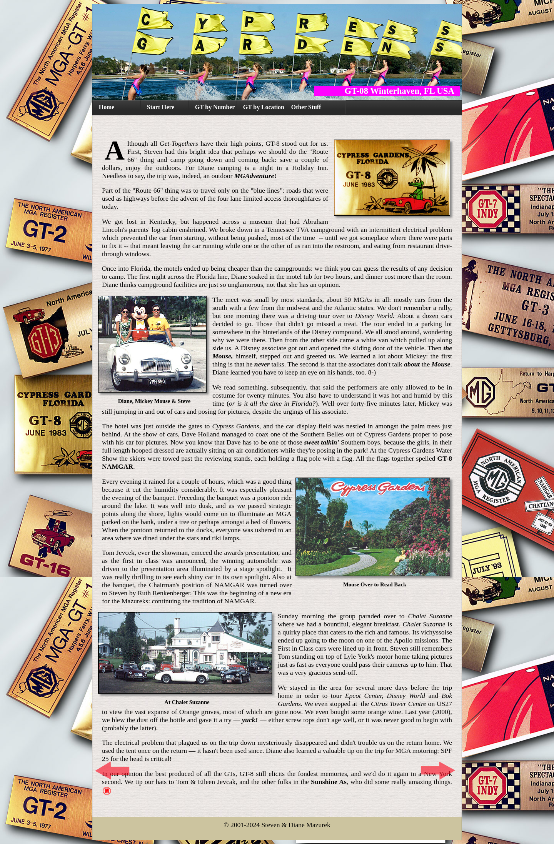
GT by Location (263, 107)
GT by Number (215, 107)
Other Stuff (306, 107)
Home (106, 107)
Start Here (160, 107)
